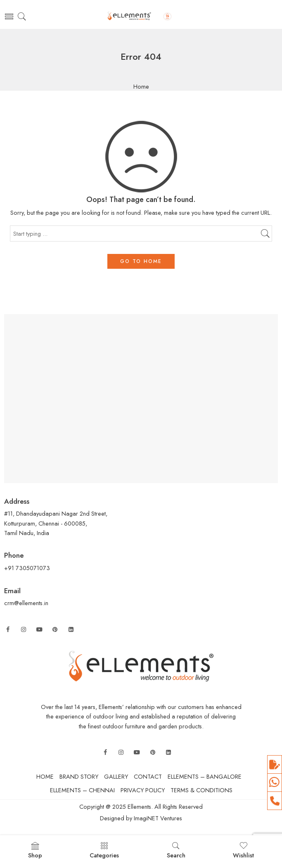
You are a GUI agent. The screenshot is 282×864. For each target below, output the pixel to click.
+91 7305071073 (28, 567)
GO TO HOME (141, 261)
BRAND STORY (78, 776)
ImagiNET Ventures (157, 818)
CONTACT (148, 776)
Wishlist (243, 850)
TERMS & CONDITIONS (201, 790)
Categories (104, 850)
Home (141, 87)
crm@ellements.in (26, 603)
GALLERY (116, 776)
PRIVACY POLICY (143, 790)
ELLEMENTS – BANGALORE (205, 776)
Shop (35, 850)
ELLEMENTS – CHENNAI (82, 790)
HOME (45, 776)
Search (176, 850)
